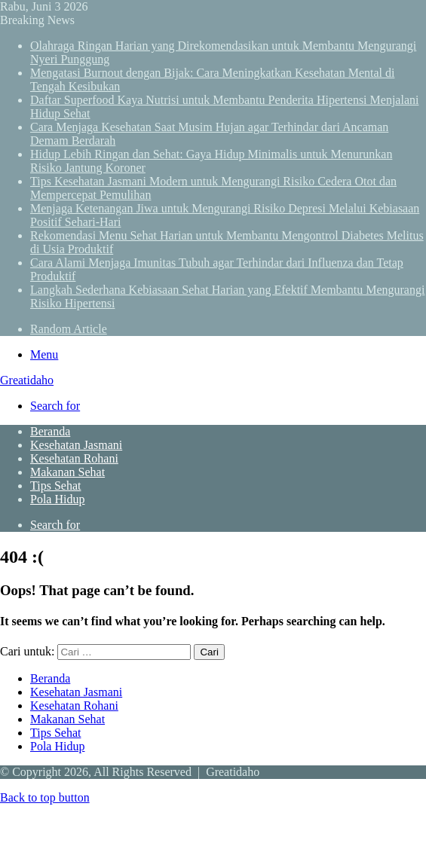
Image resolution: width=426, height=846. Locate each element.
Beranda (50, 431)
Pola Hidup (57, 499)
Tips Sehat (55, 485)
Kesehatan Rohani (74, 458)
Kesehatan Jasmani (76, 444)
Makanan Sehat (67, 472)
